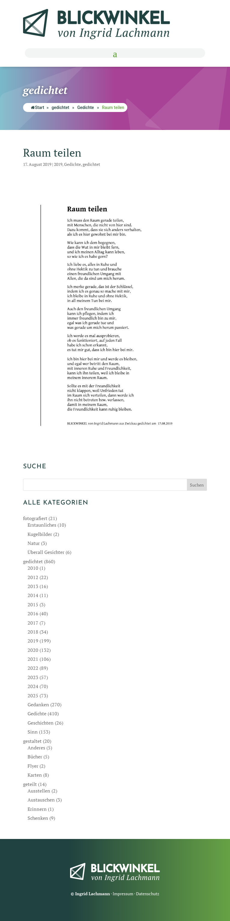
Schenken (38, 818)
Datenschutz (147, 893)
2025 (33, 695)
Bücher (35, 756)
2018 (33, 631)
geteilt (30, 784)
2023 (33, 677)
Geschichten (41, 722)
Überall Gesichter (46, 552)
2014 (33, 595)
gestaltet (32, 741)
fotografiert (35, 518)
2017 (33, 622)
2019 (58, 164)
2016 (33, 613)
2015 (33, 604)
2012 (33, 577)
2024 (33, 686)
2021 (33, 659)
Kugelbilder (40, 534)
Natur (34, 543)
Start (37, 107)
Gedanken (38, 704)
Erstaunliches (42, 525)
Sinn (33, 731)
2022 (33, 668)
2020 (33, 650)
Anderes (36, 747)
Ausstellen (39, 790)
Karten (35, 775)
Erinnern (37, 809)
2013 (33, 586)
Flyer (33, 766)
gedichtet (60, 107)
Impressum (123, 893)
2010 (33, 568)
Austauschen (41, 799)
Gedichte (85, 107)
